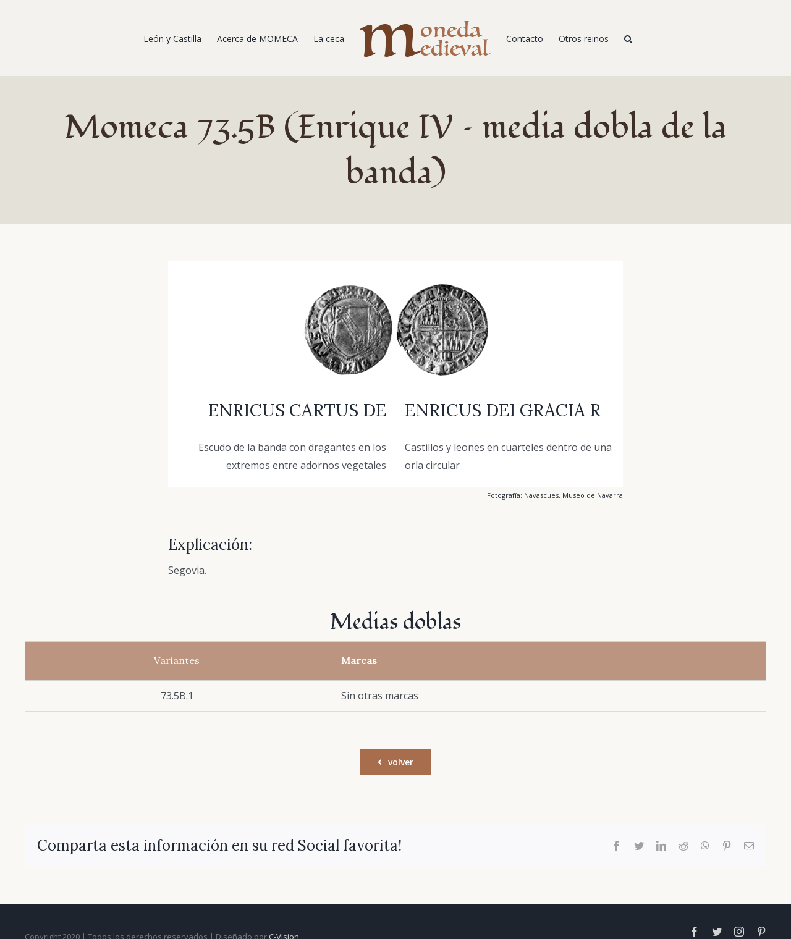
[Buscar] (628, 38)
